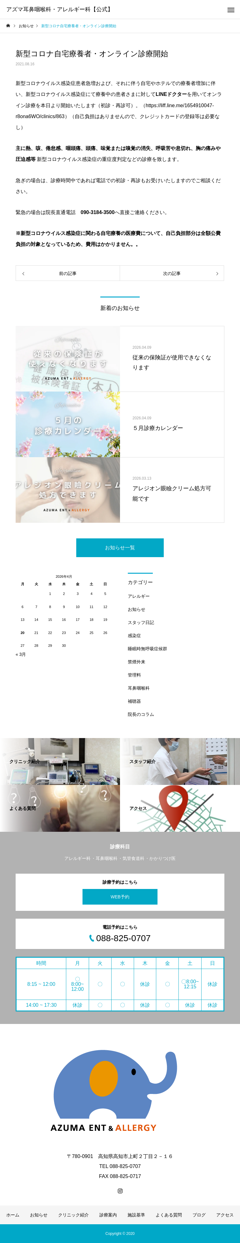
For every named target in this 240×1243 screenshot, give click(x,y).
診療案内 (108, 1214)
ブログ (199, 1214)
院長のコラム (141, 714)
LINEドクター (171, 94)
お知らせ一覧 (120, 547)
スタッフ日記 (141, 622)
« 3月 (21, 654)
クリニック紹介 (73, 1214)
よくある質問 (169, 1214)
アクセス (225, 1214)
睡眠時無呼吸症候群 (147, 648)
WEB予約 (120, 896)
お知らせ (136, 609)
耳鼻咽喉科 (139, 688)
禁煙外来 (136, 661)
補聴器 (134, 701)
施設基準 (136, 1214)
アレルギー (139, 596)
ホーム (12, 1214)
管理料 (134, 674)
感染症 (134, 635)
